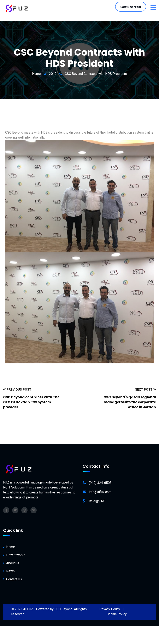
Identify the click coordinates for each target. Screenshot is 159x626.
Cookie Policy (117, 614)
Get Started (130, 7)
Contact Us (14, 579)
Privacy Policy (109, 609)
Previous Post (17, 389)
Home (36, 74)
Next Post (145, 389)
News (10, 571)
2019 (53, 74)
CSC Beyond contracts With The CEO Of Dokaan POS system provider (31, 402)
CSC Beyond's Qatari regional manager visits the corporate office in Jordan (130, 402)
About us (12, 563)
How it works (15, 555)
